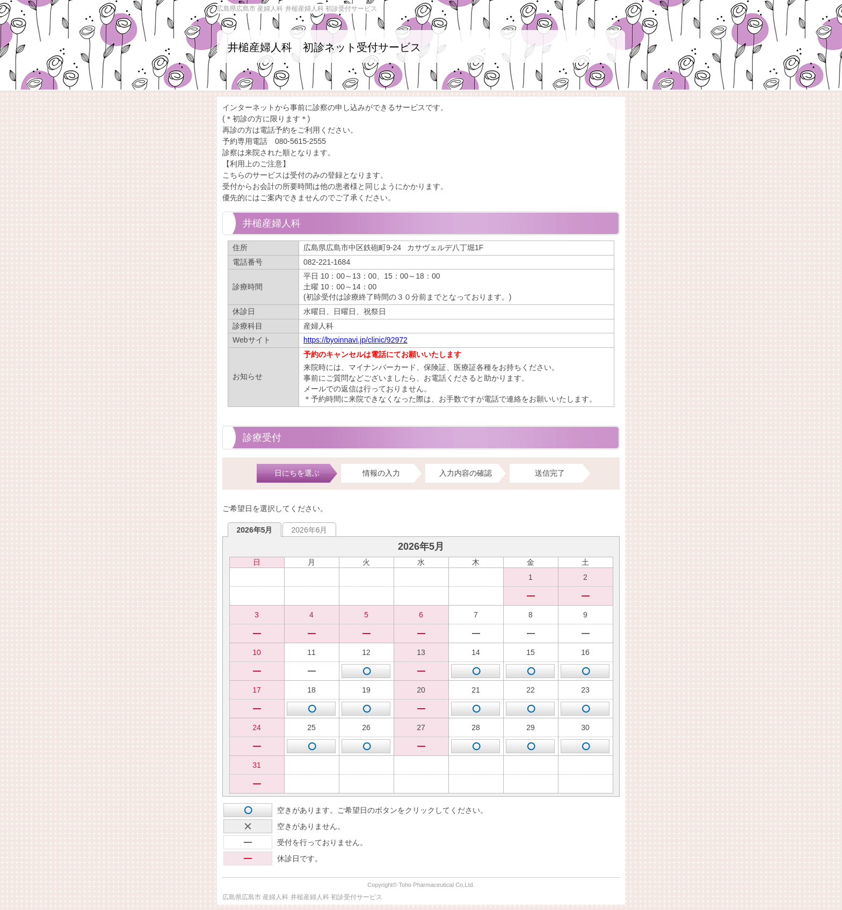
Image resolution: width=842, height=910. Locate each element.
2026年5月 (255, 530)
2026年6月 (310, 530)
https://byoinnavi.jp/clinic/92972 (355, 340)
